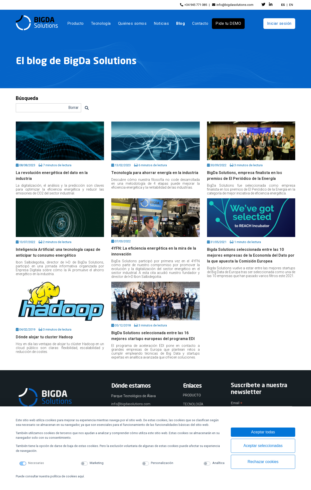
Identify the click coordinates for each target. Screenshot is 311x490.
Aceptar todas (263, 432)
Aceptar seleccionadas (263, 446)
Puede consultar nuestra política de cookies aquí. (50, 476)
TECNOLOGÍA (193, 404)
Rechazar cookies (263, 462)
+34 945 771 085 (193, 5)
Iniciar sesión (279, 23)
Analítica (218, 463)
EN (291, 5)
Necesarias (36, 463)
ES (283, 5)
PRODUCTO (192, 395)
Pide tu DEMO (228, 23)
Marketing (97, 463)
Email (236, 403)
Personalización (162, 463)
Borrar (73, 107)
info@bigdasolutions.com (232, 5)
